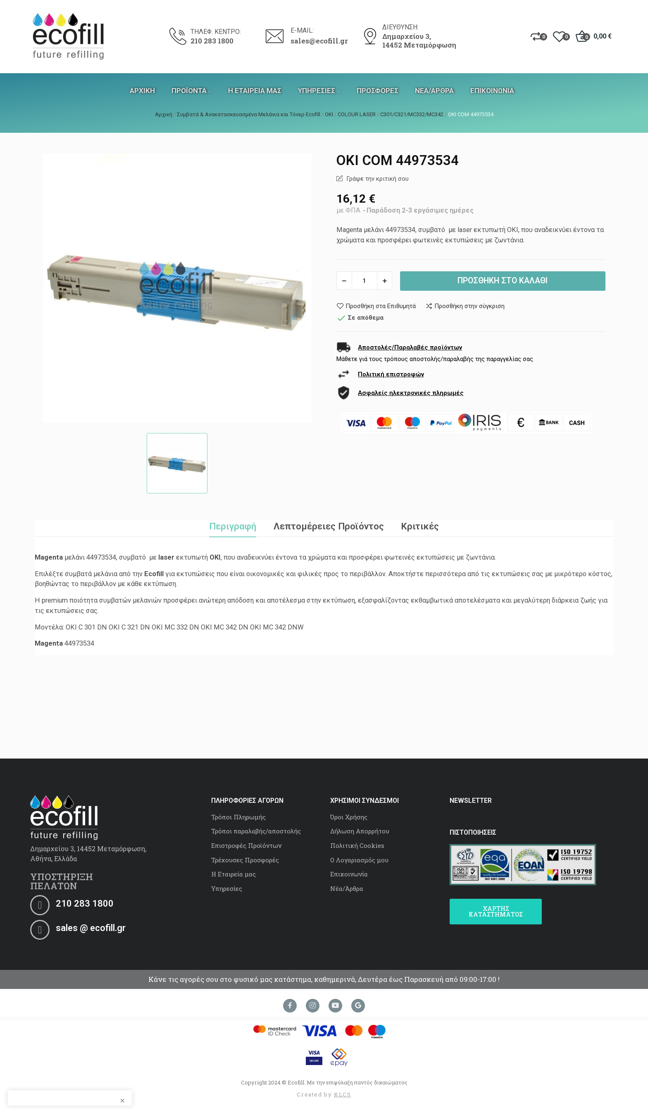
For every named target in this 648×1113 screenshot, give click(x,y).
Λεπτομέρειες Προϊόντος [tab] (329, 526)
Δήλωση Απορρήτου (359, 831)
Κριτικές (420, 526)
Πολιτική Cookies (357, 845)
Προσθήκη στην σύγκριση (465, 306)
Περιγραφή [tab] (232, 526)
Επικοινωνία (349, 874)
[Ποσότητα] (364, 280)
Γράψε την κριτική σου (377, 178)
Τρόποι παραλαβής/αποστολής (256, 831)
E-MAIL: (302, 30)
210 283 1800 (212, 41)
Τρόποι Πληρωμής (238, 817)
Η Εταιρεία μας (233, 874)
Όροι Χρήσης (348, 817)
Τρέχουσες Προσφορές (245, 860)
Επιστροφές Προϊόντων (246, 845)
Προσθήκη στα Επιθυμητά (376, 306)
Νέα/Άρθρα (346, 888)
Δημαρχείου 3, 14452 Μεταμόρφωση (419, 40)
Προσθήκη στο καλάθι (502, 280)
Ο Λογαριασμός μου (359, 860)
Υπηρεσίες (226, 888)
